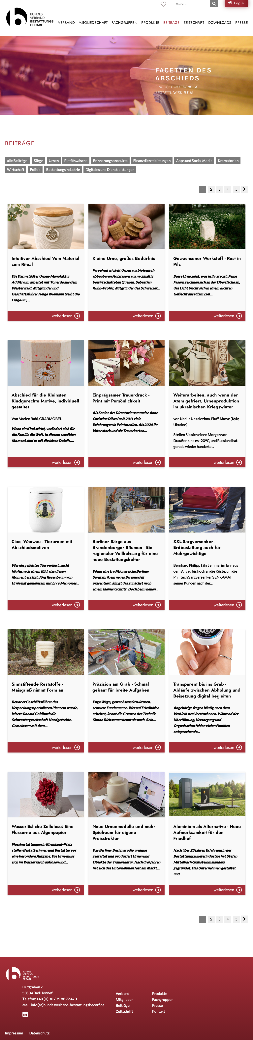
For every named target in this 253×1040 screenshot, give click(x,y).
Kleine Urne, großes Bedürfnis (123, 258)
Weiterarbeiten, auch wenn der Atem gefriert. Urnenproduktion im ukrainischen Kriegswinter (206, 401)
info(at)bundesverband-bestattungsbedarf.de (67, 1005)
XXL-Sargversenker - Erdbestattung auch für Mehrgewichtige (197, 547)
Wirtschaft (15, 169)
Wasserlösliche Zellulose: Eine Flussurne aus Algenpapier (43, 829)
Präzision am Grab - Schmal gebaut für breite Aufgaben (120, 687)
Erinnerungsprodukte (110, 160)
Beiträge (171, 22)
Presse (241, 22)
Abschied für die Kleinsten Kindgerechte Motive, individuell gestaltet (45, 401)
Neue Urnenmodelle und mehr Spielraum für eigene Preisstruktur (123, 832)
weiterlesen (62, 316)
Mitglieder (124, 999)
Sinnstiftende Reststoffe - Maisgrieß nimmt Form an (37, 687)
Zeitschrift (194, 22)
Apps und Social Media (194, 160)
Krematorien (228, 160)
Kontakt (158, 1011)
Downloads (219, 22)
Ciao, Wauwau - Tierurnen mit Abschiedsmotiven (42, 544)
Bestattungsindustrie (63, 169)
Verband (66, 22)
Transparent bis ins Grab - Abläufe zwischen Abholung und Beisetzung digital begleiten (206, 690)
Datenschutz (39, 1033)
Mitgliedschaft (93, 22)
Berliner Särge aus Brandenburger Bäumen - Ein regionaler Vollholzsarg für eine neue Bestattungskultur (125, 550)
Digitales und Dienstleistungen (109, 169)
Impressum (14, 1033)
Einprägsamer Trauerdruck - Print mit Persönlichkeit (120, 398)
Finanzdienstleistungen (152, 160)
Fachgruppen (125, 22)
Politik (35, 169)
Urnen (54, 160)
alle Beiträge (17, 160)
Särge (38, 160)
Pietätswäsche (75, 160)
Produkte (150, 22)
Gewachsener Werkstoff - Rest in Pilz (207, 261)
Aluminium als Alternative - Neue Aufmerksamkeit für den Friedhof (207, 832)
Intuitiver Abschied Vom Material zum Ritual (45, 261)
